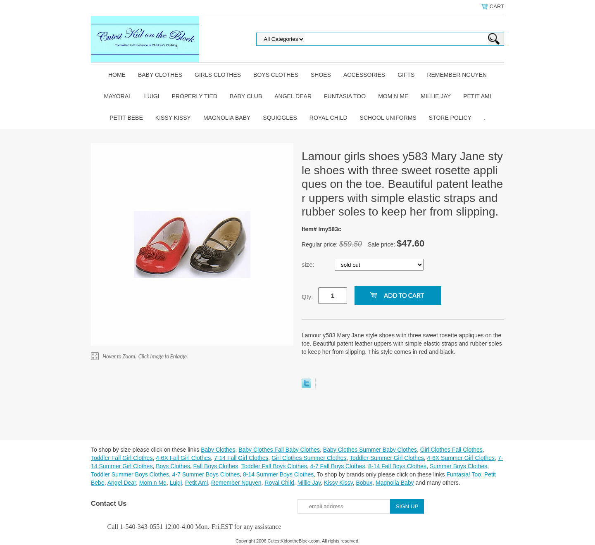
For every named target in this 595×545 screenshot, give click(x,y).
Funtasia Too (345, 96)
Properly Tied (194, 96)
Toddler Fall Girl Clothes (121, 458)
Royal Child (328, 117)
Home (117, 74)
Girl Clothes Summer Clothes (308, 458)
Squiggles (280, 117)
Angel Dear (293, 96)
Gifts (405, 74)
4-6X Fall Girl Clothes (183, 458)
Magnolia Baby (226, 117)
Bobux (364, 482)
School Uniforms (388, 117)
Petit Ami (477, 96)
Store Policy (450, 117)
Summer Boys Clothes (458, 466)
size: (309, 264)
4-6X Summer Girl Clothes (461, 458)
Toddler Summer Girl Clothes (387, 458)
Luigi (151, 96)
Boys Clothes (275, 74)
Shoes (321, 74)
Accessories (364, 74)
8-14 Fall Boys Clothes (397, 466)
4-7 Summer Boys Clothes (206, 474)
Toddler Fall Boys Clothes (274, 466)
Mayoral (117, 96)
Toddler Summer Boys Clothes (130, 474)
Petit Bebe (126, 117)
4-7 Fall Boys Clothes (337, 466)
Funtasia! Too (463, 474)
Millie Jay (436, 96)
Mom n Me (393, 96)
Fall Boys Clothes (215, 466)
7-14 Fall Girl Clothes (241, 458)
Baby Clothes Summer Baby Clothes (370, 449)
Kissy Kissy (173, 117)
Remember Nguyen (457, 74)
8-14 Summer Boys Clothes (278, 474)
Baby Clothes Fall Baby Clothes (279, 449)
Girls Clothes (218, 74)
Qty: (307, 296)
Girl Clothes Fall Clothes (451, 449)
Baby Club (246, 96)
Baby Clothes (160, 74)
